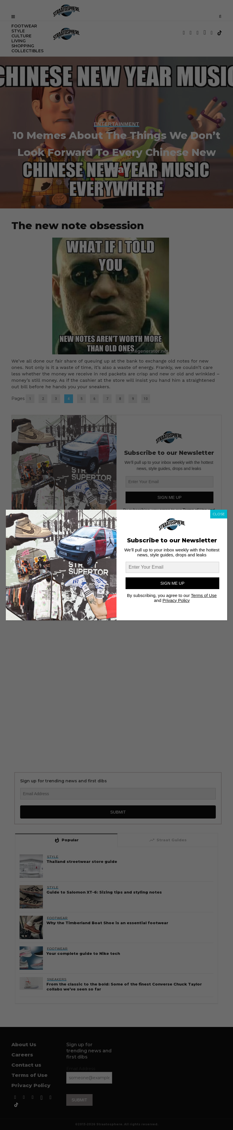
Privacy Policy (175, 600)
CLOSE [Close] (219, 514)
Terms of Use (204, 595)
